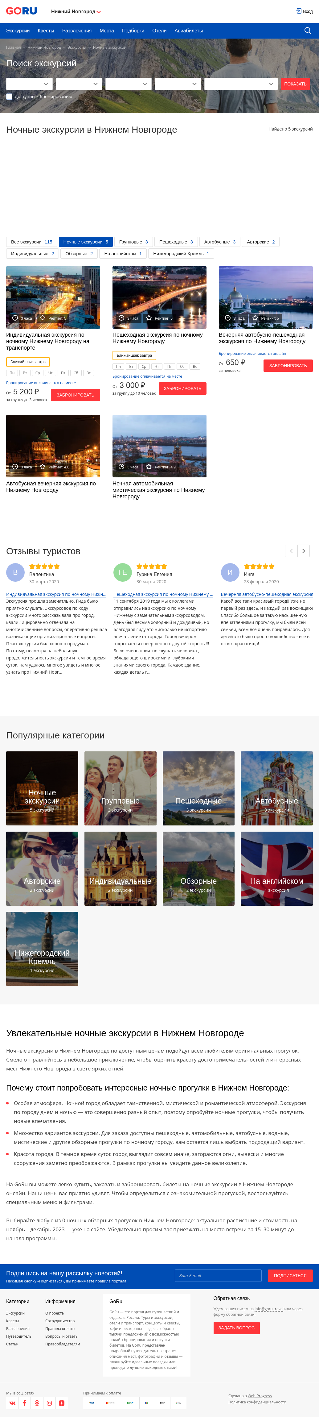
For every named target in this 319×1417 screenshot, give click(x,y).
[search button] (308, 31)
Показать (295, 83)
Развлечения (77, 30)
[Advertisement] (159, 190)
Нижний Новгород (44, 47)
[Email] (218, 1275)
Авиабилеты (189, 30)
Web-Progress (260, 1395)
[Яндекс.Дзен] (62, 1403)
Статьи (12, 1344)
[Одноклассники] (37, 1403)
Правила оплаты (60, 1328)
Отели (159, 30)
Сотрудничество (60, 1321)
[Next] (303, 551)
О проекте (54, 1313)
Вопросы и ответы (61, 1336)
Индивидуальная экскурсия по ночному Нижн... (56, 594)
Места (107, 30)
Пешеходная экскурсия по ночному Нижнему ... (163, 594)
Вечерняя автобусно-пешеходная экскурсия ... (269, 594)
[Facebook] (24, 1403)
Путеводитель (18, 1336)
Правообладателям (62, 1344)
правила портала (110, 1281)
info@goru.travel (269, 1308)
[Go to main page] (21, 11)
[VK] (12, 1403)
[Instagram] (49, 1403)
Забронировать (75, 395)
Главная (13, 47)
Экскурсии (18, 30)
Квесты (46, 30)
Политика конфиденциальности (257, 1402)
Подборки (133, 30)
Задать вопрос (237, 1327)
